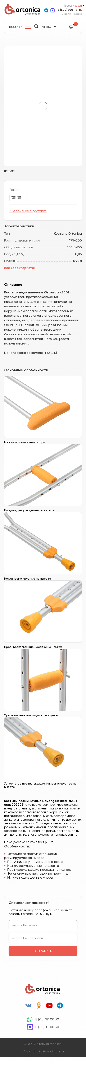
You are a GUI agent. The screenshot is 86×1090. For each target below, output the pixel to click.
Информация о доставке (28, 211)
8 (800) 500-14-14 (70, 10)
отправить (43, 951)
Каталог (16, 27)
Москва (77, 5)
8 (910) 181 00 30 (47, 1019)
